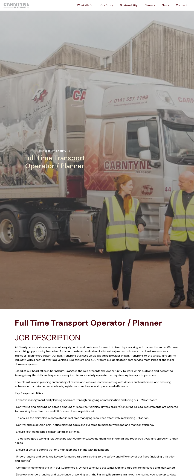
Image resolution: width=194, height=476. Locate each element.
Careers (150, 5)
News (165, 5)
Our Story (106, 5)
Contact (181, 5)
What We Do (85, 5)
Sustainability (129, 5)
